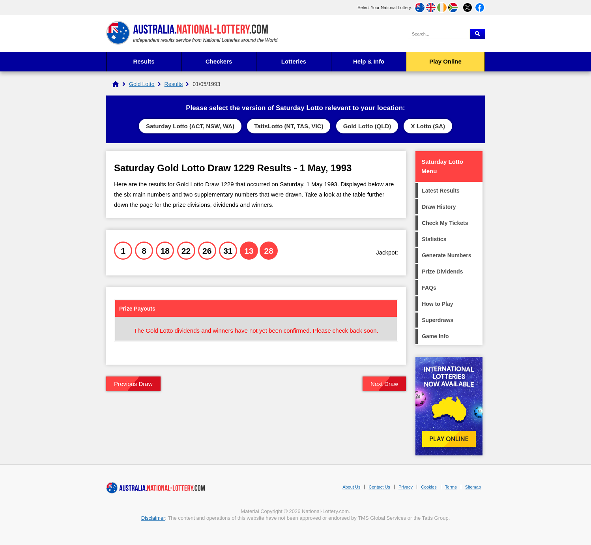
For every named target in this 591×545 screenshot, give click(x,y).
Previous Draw (133, 383)
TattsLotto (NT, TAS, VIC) (288, 126)
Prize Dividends (442, 271)
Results (143, 61)
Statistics (434, 239)
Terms (451, 487)
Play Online (445, 61)
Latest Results (441, 190)
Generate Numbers (446, 255)
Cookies (429, 487)
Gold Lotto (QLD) (367, 126)
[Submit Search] (477, 34)
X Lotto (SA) (428, 126)
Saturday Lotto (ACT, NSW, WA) (190, 126)
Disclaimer (153, 518)
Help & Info (368, 61)
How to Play (437, 304)
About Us (351, 487)
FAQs (429, 288)
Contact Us (379, 487)
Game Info (435, 336)
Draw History (439, 207)
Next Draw (384, 383)
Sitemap (473, 487)
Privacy (405, 487)
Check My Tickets (445, 223)
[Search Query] (438, 34)
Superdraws (437, 320)
